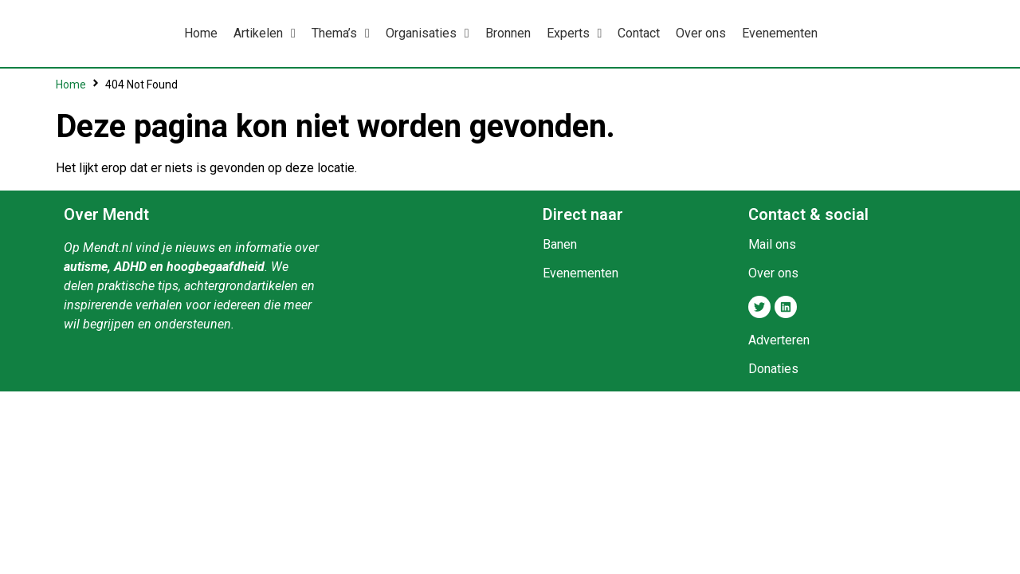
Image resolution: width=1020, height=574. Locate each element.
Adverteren (779, 340)
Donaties (773, 368)
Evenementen (580, 273)
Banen (560, 244)
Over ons (773, 273)
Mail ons (772, 244)
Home (71, 84)
